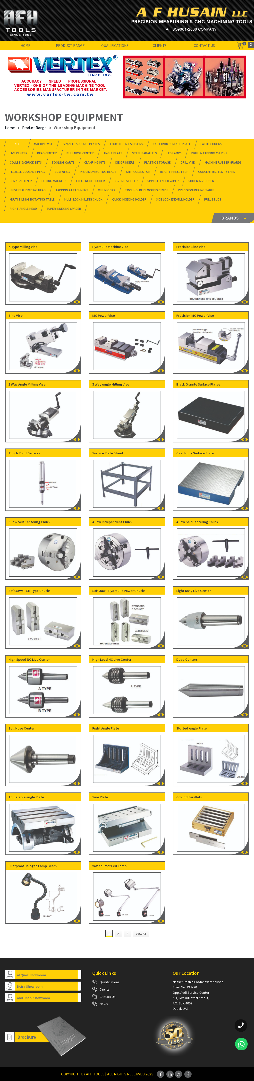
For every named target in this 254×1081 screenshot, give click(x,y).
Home (25, 45)
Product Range (70, 45)
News (104, 1004)
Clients (160, 45)
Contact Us (204, 45)
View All (141, 934)
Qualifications (114, 45)
